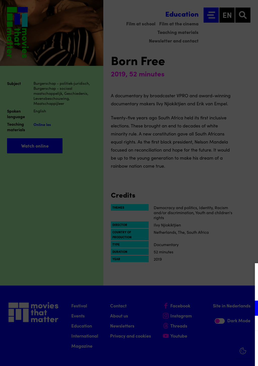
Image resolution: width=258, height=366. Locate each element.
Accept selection (215, 356)
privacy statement (195, 291)
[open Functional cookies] (250, 309)
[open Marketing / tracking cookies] (250, 324)
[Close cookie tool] (250, 272)
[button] (210, 308)
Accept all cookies (215, 342)
